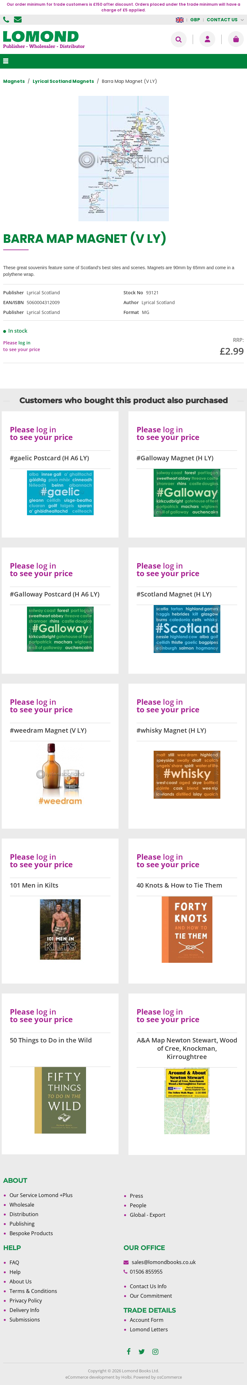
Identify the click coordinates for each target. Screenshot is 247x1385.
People (138, 1205)
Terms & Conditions (33, 1291)
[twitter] (141, 1352)
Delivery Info (24, 1310)
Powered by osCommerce (157, 1377)
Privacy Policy (26, 1300)
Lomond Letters (149, 1329)
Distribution (24, 1214)
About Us (21, 1281)
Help (15, 1271)
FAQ (14, 1262)
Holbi (126, 1377)
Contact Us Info (148, 1286)
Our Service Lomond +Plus (41, 1195)
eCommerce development (90, 1377)
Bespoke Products (31, 1233)
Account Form (147, 1319)
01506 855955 (7, 19)
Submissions (25, 1319)
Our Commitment (151, 1295)
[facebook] (129, 1352)
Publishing (22, 1223)
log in (24, 343)
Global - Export (147, 1214)
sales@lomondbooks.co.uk (164, 1262)
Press (136, 1195)
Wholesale (22, 1204)
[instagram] (155, 1352)
